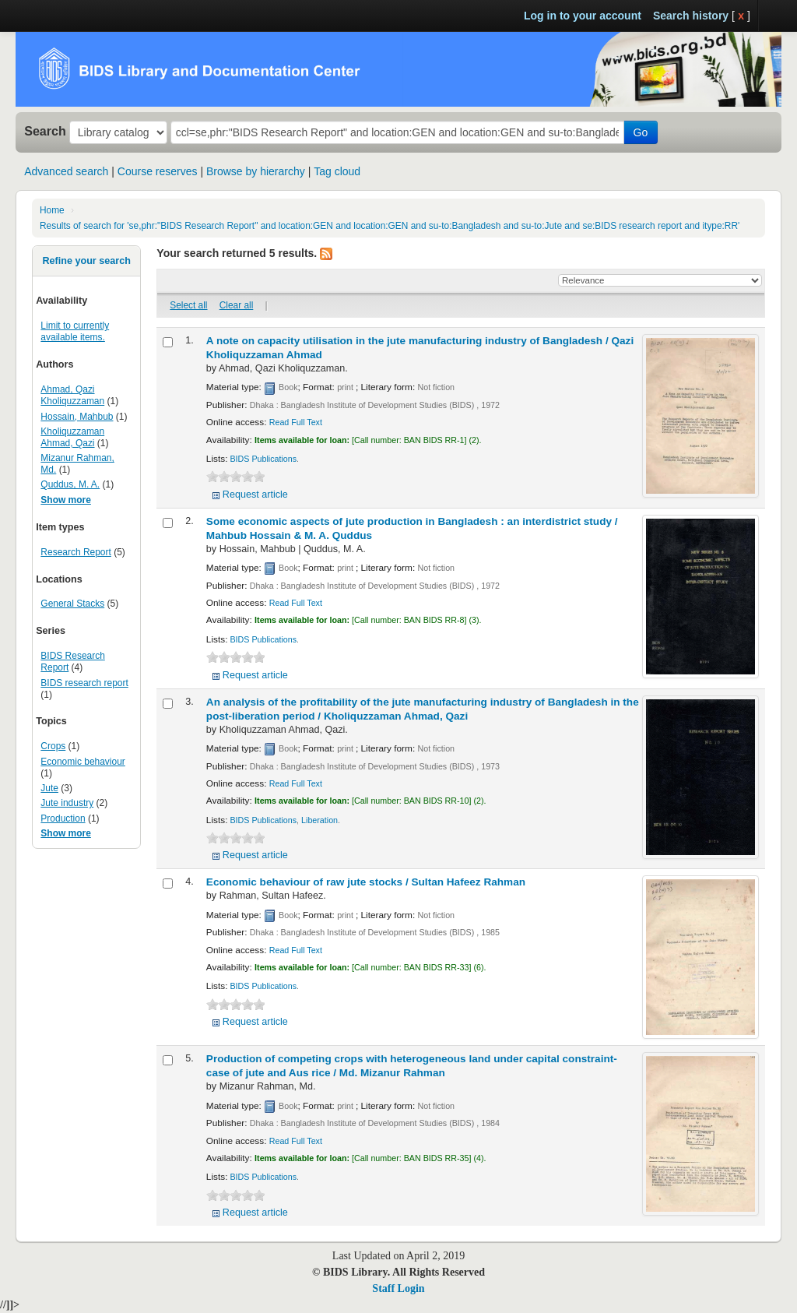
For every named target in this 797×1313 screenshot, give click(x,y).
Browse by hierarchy (255, 171)
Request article (255, 494)
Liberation (319, 820)
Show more (65, 500)
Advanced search (66, 171)
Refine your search (86, 260)
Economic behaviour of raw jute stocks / (365, 882)
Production (62, 818)
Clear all (236, 305)
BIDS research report (84, 683)
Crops (52, 746)
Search (45, 131)
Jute (49, 788)
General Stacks (72, 603)
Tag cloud (337, 171)
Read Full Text (295, 422)
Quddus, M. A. (70, 484)
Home (52, 210)
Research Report (75, 552)
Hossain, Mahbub (76, 416)
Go (641, 132)
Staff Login (398, 1288)
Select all (188, 305)
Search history (691, 15)
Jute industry (66, 802)
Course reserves (158, 171)
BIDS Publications (263, 458)
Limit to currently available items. (74, 331)
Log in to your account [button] (582, 15)
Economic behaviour (82, 761)
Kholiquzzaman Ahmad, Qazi (72, 437)
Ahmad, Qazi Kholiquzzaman (72, 395)
